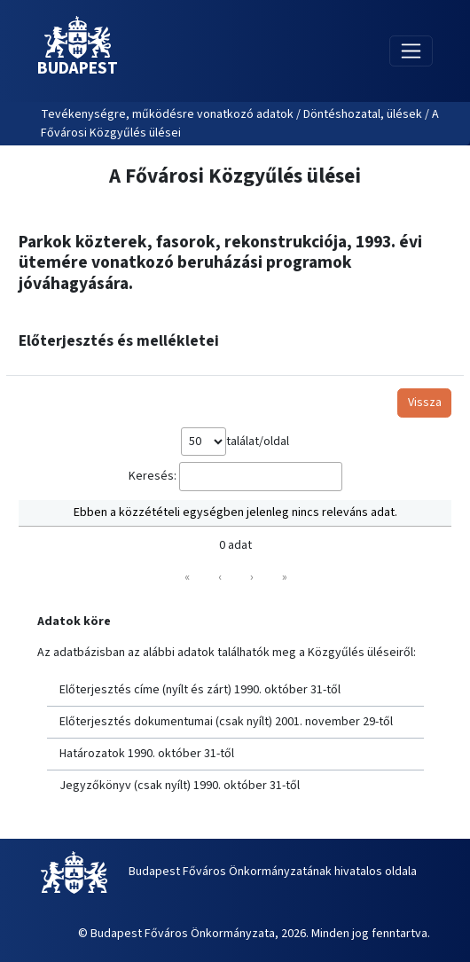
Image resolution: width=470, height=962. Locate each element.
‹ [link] (220, 577)
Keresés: (152, 476)
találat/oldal (257, 441)
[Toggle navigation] (411, 50)
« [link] (187, 577)
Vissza (425, 402)
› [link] (252, 577)
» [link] (284, 577)
